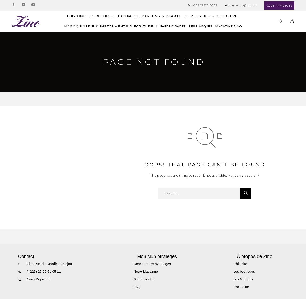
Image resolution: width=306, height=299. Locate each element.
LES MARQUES (200, 26)
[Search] (280, 21)
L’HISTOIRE (76, 16)
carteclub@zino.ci (243, 5)
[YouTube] (33, 5)
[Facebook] (13, 5)
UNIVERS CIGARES (171, 26)
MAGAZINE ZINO (228, 26)
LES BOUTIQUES (101, 16)
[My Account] (292, 21)
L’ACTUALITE (128, 16)
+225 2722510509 (205, 5)
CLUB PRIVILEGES (279, 5)
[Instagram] (23, 5)
